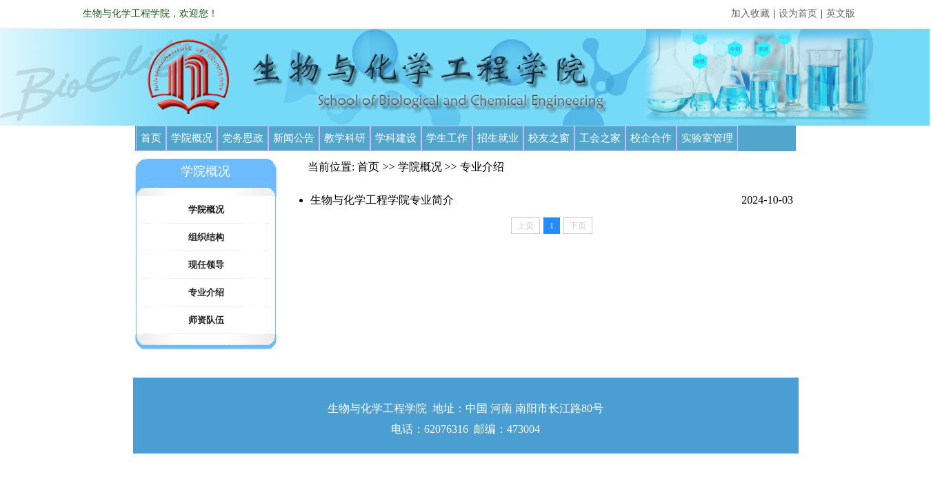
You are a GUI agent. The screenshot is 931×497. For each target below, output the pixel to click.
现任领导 (206, 265)
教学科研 (345, 138)
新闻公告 (293, 138)
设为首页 (798, 13)
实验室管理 (707, 138)
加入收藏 (750, 13)
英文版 (840, 13)
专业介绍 (206, 292)
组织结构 (206, 237)
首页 (151, 138)
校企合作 (651, 138)
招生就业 (498, 138)
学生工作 (447, 138)
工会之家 (600, 138)
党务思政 (242, 138)
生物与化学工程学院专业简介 (382, 200)
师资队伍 (206, 320)
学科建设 (396, 138)
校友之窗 (549, 138)
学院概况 (191, 138)
